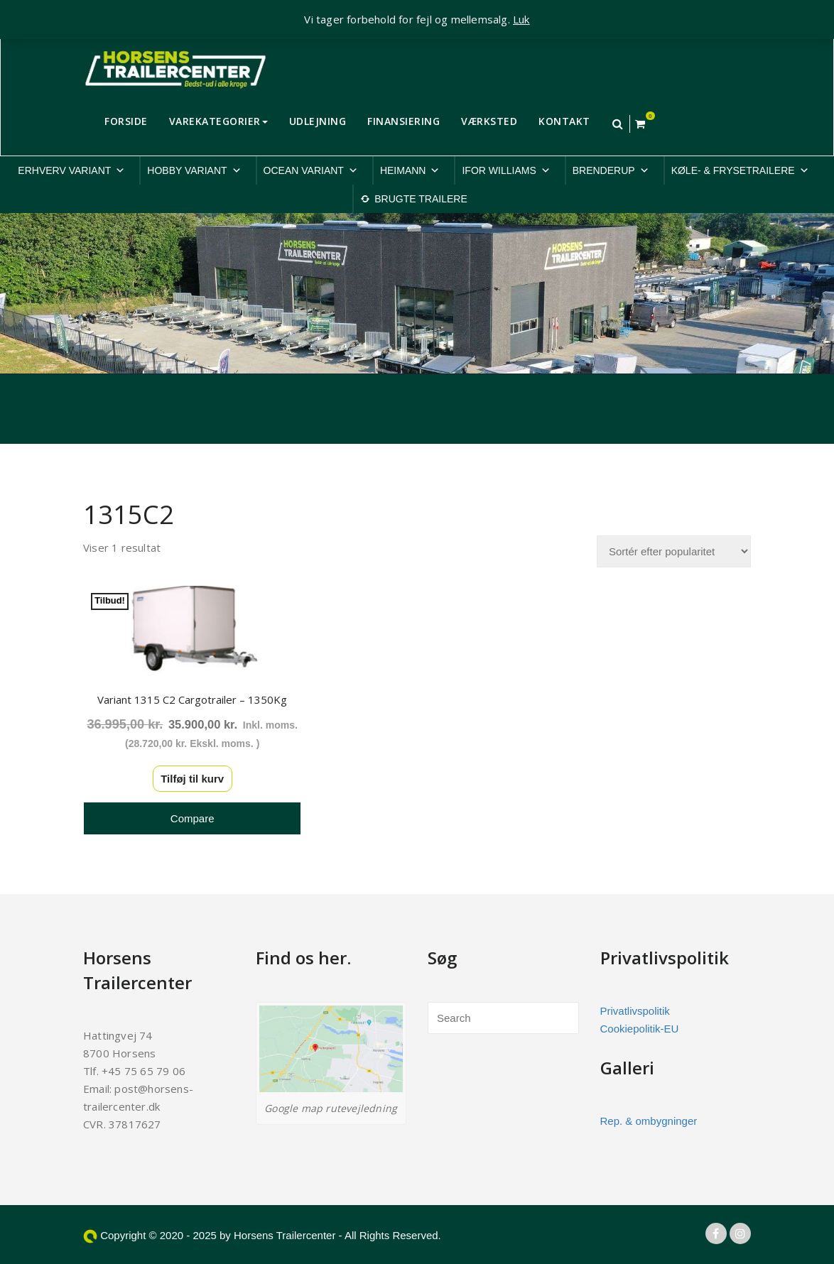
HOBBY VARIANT (194, 170)
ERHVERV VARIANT (71, 170)
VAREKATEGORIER (218, 121)
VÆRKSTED (489, 121)
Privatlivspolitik (635, 1006)
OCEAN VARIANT (311, 170)
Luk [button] (521, 19)
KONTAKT (564, 121)
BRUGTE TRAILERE (420, 199)
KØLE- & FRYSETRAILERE (740, 170)
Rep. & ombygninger (649, 1116)
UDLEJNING (318, 121)
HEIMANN (410, 170)
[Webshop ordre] (674, 551)
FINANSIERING (403, 121)
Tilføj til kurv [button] (185, 774)
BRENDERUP (611, 170)
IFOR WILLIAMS (506, 170)
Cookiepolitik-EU (639, 1024)
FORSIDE (126, 121)
